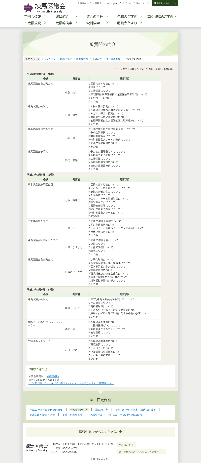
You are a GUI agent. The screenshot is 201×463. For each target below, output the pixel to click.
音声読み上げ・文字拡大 (90, 3)
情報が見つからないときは (98, 431)
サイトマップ (142, 3)
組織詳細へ (53, 376)
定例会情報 (82, 59)
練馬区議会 (66, 59)
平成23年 (97, 59)
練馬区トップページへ (165, 3)
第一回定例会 (113, 59)
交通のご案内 (126, 444)
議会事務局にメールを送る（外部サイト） (141, 451)
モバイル (126, 3)
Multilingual (112, 3)
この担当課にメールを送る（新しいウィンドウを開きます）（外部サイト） (71, 383)
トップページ (49, 59)
